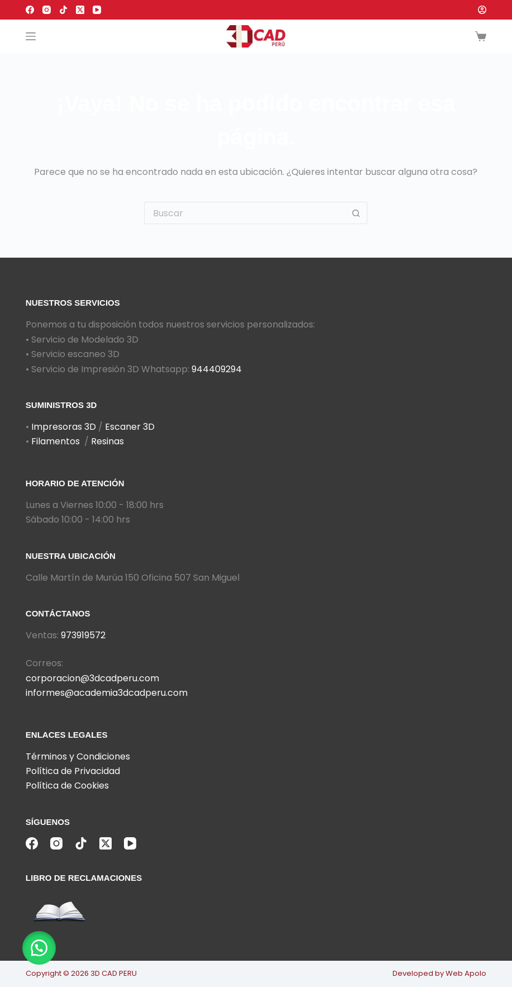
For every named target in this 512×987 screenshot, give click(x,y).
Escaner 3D (130, 426)
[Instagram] (46, 10)
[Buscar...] (244, 213)
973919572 (83, 635)
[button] (39, 948)
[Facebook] (30, 10)
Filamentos (55, 441)
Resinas (107, 441)
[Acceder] (482, 10)
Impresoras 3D (63, 426)
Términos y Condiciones (78, 756)
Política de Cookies (67, 785)
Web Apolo (466, 973)
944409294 (217, 369)
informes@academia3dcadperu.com (107, 692)
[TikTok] (63, 10)
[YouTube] (97, 10)
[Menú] (31, 36)
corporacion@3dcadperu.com (92, 678)
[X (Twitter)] (80, 10)
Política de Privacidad (73, 771)
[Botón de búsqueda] (356, 213)
